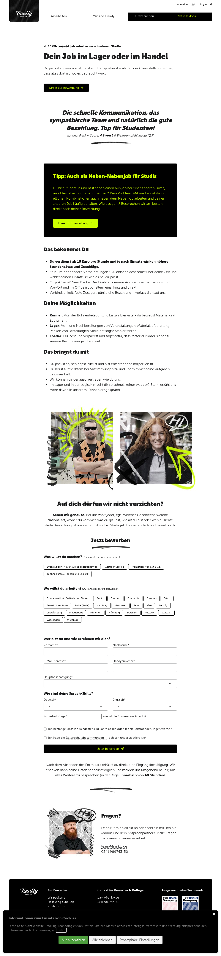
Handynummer (124, 661)
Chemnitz (133, 598)
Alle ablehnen (102, 940)
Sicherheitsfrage (55, 716)
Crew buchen (144, 16)
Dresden (151, 598)
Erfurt (167, 598)
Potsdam (132, 612)
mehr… (61, 930)
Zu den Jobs (58, 906)
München (95, 612)
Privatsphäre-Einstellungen (139, 940)
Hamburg (101, 605)
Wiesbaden (53, 619)
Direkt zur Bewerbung (64, 88)
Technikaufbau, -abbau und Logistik (67, 573)
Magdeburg (76, 612)
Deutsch (50, 700)
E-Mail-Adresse (55, 661)
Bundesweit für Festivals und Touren (68, 598)
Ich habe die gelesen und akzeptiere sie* (97, 738)
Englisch (119, 700)
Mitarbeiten (59, 16)
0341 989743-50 (114, 852)
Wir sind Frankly (103, 16)
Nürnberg (114, 612)
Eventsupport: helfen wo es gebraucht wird (72, 566)
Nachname (121, 645)
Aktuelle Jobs (186, 16)
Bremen (115, 598)
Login (203, 4)
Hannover (120, 605)
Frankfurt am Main (57, 605)
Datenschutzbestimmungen (86, 738)
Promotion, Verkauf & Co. (146, 566)
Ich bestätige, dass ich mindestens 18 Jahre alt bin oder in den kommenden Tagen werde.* (110, 729)
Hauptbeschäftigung (58, 677)
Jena (136, 605)
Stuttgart (166, 612)
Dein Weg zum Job (61, 902)
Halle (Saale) (82, 605)
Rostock (149, 612)
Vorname (51, 645)
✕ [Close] (214, 914)
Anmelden (183, 4)
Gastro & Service (114, 566)
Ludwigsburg (54, 612)
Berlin (99, 598)
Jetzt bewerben (108, 749)
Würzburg (73, 619)
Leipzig (163, 605)
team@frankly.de (114, 846)
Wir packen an (57, 897)
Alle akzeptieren (73, 940)
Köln (149, 605)
